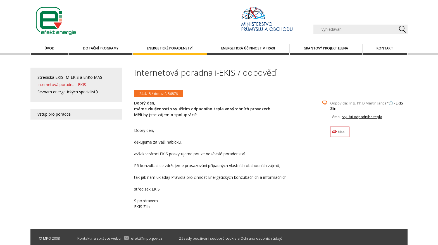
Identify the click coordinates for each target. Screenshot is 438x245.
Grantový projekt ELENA (326, 48)
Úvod (49, 48)
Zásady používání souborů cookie (208, 238)
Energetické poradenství (170, 48)
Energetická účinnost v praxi (248, 48)
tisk (341, 131)
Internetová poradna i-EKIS (61, 84)
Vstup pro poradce (54, 114)
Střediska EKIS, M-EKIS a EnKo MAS (69, 77)
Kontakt (385, 48)
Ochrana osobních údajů (261, 238)
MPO (47, 238)
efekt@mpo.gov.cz (146, 238)
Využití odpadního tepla (362, 116)
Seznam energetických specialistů (67, 91)
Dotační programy (100, 48)
